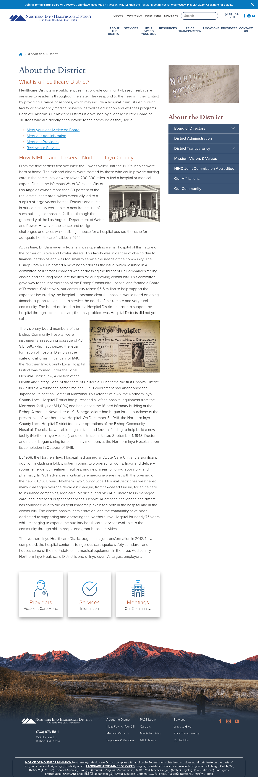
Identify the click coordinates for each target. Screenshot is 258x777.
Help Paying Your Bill (120, 726)
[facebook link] (244, 15)
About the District (195, 117)
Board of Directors (189, 128)
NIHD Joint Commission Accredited (204, 168)
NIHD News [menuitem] (171, 15)
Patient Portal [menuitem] (153, 15)
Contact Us (181, 740)
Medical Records (117, 733)
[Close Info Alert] (252, 4)
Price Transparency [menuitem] (190, 29)
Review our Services (43, 147)
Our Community (187, 188)
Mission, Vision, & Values (195, 158)
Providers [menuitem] (229, 28)
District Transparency (192, 148)
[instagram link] (249, 15)
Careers (145, 726)
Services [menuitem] (131, 28)
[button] (233, 128)
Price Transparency (186, 733)
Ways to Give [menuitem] (134, 15)
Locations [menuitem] (211, 28)
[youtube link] (253, 15)
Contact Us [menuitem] (246, 29)
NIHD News (148, 740)
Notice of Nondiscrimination (48, 762)
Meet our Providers (43, 141)
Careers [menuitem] (118, 15)
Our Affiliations (187, 178)
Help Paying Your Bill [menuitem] (148, 30)
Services (179, 719)
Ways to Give (183, 726)
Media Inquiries (150, 733)
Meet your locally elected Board (53, 130)
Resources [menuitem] (168, 28)
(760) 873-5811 (232, 16)
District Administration (193, 138)
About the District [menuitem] (114, 30)
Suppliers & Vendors (120, 740)
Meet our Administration (46, 136)
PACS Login (148, 719)
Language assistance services (110, 766)
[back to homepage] (20, 54)
